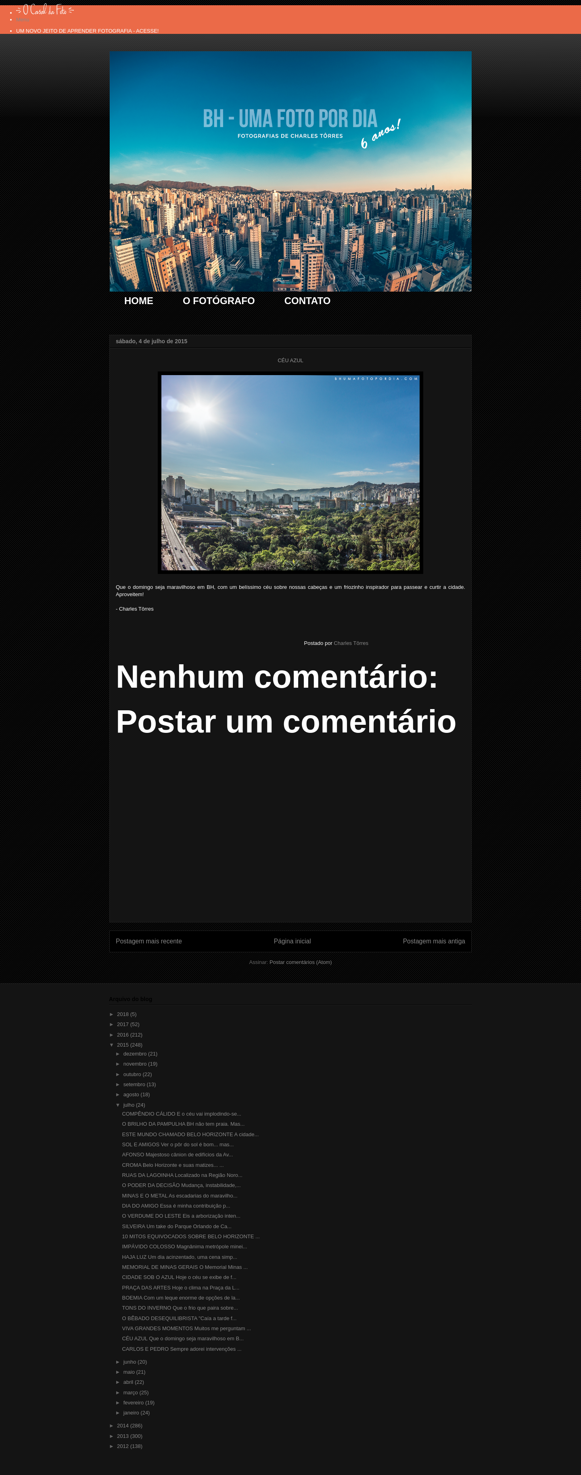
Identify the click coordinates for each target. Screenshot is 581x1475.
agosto (132, 1094)
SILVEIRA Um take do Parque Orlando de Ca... (176, 1226)
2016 (123, 1035)
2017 (123, 1024)
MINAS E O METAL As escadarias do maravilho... (179, 1196)
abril (129, 1382)
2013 (123, 1436)
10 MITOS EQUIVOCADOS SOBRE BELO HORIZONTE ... (190, 1236)
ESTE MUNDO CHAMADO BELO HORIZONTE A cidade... (190, 1134)
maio (129, 1372)
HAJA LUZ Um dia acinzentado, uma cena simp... (179, 1257)
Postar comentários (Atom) (301, 962)
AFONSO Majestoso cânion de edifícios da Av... (177, 1155)
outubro (133, 1074)
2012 (123, 1446)
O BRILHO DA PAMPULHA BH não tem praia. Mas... (183, 1124)
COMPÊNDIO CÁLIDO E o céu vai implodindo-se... (181, 1114)
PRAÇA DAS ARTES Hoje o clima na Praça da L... (180, 1288)
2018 (123, 1014)
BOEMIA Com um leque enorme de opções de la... (181, 1298)
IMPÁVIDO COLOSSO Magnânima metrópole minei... (184, 1246)
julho (129, 1105)
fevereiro (134, 1403)
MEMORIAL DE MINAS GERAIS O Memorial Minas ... (185, 1267)
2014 (123, 1426)
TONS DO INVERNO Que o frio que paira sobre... (180, 1308)
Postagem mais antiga (434, 941)
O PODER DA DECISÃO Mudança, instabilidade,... (181, 1185)
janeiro (132, 1413)
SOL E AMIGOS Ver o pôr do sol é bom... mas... (178, 1144)
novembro (135, 1064)
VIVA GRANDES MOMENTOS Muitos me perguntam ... (186, 1328)
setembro (135, 1084)
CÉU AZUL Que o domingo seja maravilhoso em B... (183, 1338)
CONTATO (307, 300)
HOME (138, 300)
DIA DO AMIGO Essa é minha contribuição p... (176, 1206)
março (131, 1392)
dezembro (135, 1054)
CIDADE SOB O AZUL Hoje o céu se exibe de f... (179, 1277)
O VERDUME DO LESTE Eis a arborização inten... (181, 1216)
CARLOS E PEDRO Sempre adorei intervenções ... (181, 1349)
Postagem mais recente (149, 941)
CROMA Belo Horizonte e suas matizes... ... (173, 1165)
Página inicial (292, 941)
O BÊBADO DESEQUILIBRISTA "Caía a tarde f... (179, 1318)
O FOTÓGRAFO (219, 300)
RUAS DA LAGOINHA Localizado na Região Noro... (182, 1175)
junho (130, 1362)
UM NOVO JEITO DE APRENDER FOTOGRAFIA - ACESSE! (87, 31)
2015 (123, 1045)
